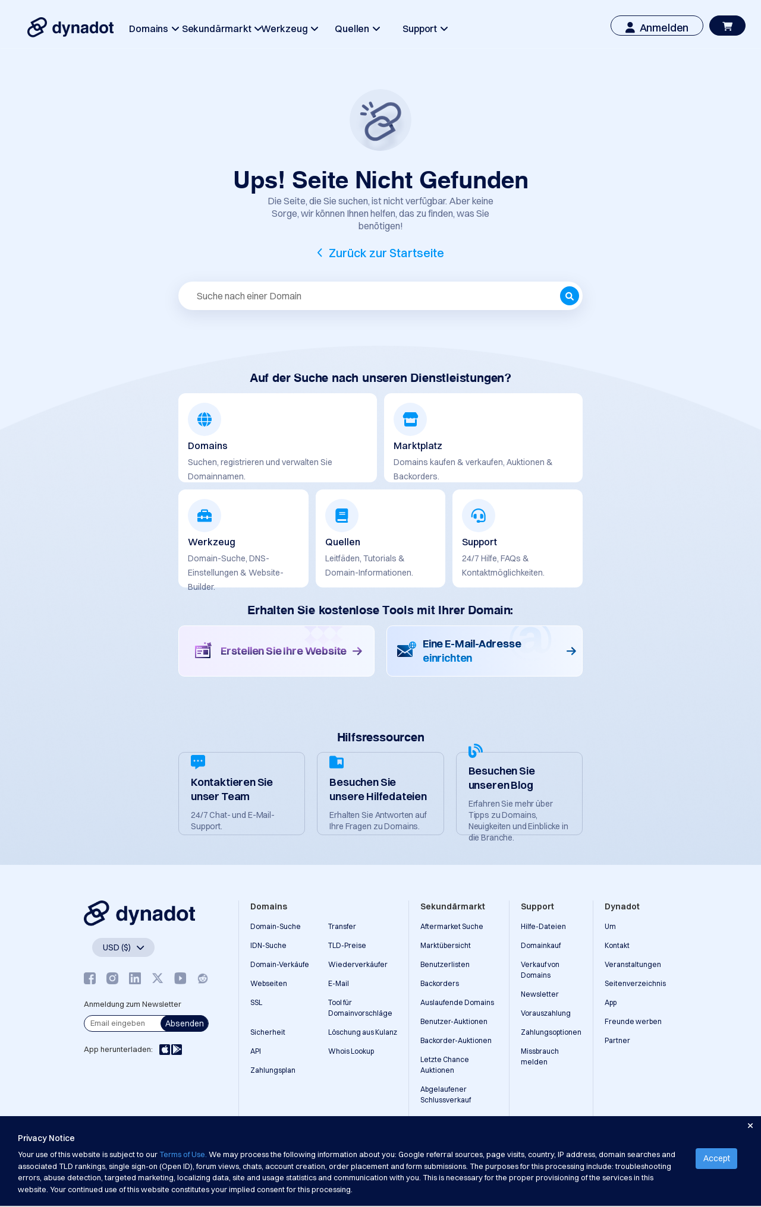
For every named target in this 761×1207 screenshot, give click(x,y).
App (611, 1002)
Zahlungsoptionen (551, 1032)
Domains (153, 28)
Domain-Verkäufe (279, 964)
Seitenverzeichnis (635, 983)
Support (424, 28)
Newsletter (540, 994)
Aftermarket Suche (451, 926)
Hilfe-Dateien (543, 926)
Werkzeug (289, 28)
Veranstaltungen (633, 964)
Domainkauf (541, 945)
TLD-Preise (347, 945)
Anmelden (656, 27)
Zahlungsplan (272, 1070)
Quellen (357, 28)
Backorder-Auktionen (456, 1040)
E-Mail (338, 983)
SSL (256, 1002)
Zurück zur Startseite (386, 252)
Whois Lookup (351, 1051)
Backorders (439, 983)
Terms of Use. (183, 1154)
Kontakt (617, 945)
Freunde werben (633, 1021)
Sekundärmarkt (222, 28)
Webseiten (268, 983)
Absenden (184, 1023)
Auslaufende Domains (457, 1002)
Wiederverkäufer (358, 964)
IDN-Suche (268, 945)
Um (610, 926)
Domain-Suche (275, 926)
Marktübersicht (445, 945)
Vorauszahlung (546, 1013)
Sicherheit (267, 1032)
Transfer (342, 926)
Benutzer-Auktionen (454, 1021)
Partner (617, 1040)
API (255, 1051)
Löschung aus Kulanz (362, 1032)
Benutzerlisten (445, 964)
